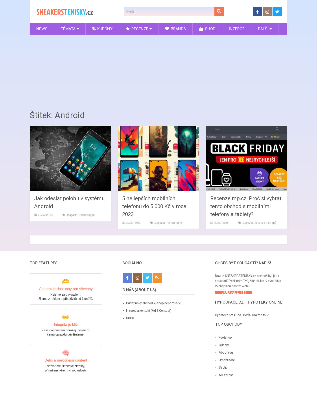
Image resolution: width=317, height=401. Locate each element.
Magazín (72, 214)
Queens (224, 345)
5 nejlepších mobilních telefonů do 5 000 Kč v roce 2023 (154, 206)
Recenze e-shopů (265, 222)
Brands (175, 28)
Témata (68, 28)
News (41, 28)
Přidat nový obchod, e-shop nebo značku (154, 303)
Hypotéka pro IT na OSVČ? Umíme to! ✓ (242, 315)
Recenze (137, 28)
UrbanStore (227, 360)
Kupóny (102, 28)
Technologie (87, 214)
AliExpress (226, 375)
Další (263, 28)
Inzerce (237, 28)
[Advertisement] (158, 71)
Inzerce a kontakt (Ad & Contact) (148, 310)
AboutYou (226, 352)
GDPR (130, 318)
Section (224, 367)
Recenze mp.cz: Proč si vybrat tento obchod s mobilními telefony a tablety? (245, 206)
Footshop (225, 337)
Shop (207, 28)
